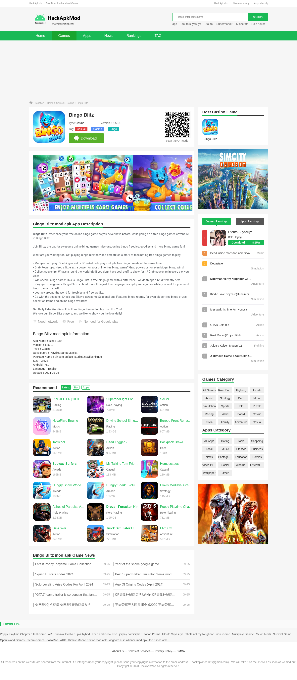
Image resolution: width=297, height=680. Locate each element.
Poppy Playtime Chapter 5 (176, 506)
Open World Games (12, 640)
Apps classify (261, 3)
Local (209, 449)
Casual (81, 129)
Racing (209, 414)
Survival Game (282, 634)
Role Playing (225, 390)
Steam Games (35, 640)
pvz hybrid (83, 634)
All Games (209, 390)
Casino (70, 103)
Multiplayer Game (243, 634)
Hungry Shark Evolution (122, 485)
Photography (225, 457)
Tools (241, 441)
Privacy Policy (163, 651)
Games (64, 36)
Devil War (59, 528)
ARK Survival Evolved (61, 634)
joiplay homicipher (130, 634)
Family (225, 422)
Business (257, 449)
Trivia (209, 422)
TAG (158, 36)
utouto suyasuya (191, 24)
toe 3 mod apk (158, 640)
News (108, 36)
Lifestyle (241, 449)
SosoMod (52, 640)
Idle (241, 406)
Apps (87, 36)
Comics (257, 457)
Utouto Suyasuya (240, 232)
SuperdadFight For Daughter (122, 399)
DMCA (181, 651)
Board (241, 414)
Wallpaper (209, 473)
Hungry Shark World (67, 485)
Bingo (113, 129)
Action (209, 398)
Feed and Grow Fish (104, 634)
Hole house (258, 24)
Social (225, 465)
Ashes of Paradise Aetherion (69, 506)
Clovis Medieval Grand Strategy (176, 485)
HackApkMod (221, 3)
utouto (209, 24)
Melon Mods (263, 634)
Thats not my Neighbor (199, 634)
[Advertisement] (148, 70)
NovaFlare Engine (65, 420)
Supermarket (224, 24)
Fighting (241, 390)
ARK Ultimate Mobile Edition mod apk (83, 640)
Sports (225, 406)
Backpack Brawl (171, 442)
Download (85, 138)
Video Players (209, 465)
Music (257, 398)
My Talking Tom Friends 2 (122, 463)
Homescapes (169, 463)
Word (225, 414)
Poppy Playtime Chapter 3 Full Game (23, 634)
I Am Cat (166, 528)
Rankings (133, 36)
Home (40, 36)
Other (225, 473)
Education (241, 457)
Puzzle (257, 406)
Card (241, 398)
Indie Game (223, 634)
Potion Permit (151, 634)
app (175, 24)
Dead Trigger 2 (116, 442)
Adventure (241, 422)
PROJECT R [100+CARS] (69, 399)
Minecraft (242, 24)
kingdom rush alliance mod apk (128, 640)
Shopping (257, 441)
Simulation (209, 406)
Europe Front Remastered (176, 420)
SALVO (165, 399)
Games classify (241, 3)
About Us (118, 651)
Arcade (257, 390)
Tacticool (59, 442)
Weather (241, 465)
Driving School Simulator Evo (122, 420)
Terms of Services (139, 651)
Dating (225, 441)
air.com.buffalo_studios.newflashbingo (78, 356)
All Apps (209, 441)
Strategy (225, 398)
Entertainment (257, 465)
